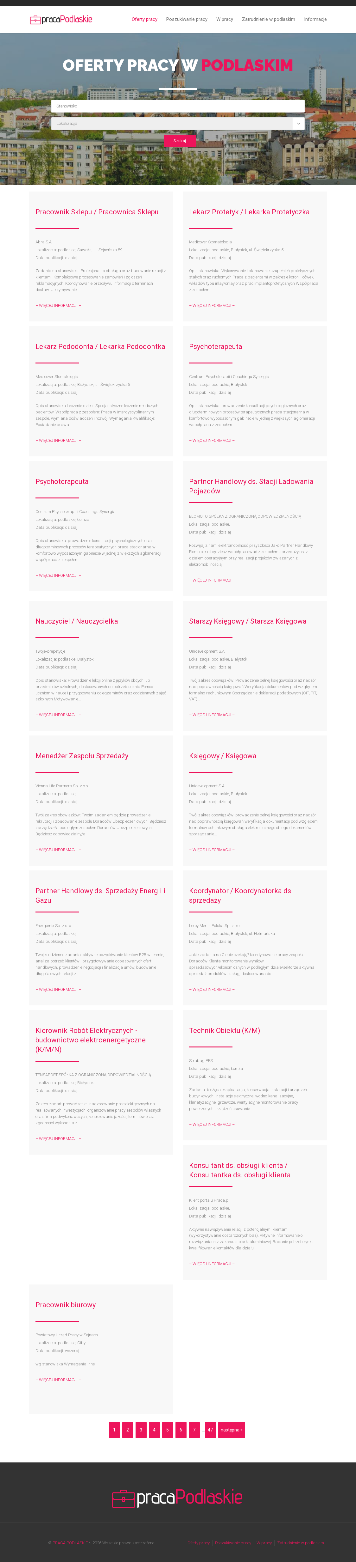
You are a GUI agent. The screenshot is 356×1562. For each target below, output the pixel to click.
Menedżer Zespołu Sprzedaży (81, 756)
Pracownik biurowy (65, 1305)
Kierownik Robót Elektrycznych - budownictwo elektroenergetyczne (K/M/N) (90, 1040)
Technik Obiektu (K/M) (224, 1030)
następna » (232, 1429)
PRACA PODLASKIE (70, 1543)
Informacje (315, 19)
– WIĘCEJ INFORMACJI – (58, 305)
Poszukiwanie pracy (186, 19)
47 (210, 1429)
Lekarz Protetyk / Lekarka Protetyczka (249, 212)
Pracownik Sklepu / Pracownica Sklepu (97, 212)
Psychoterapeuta (215, 347)
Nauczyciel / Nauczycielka (76, 621)
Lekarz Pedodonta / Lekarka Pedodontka (100, 347)
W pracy (224, 19)
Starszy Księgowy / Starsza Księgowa (248, 621)
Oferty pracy (144, 19)
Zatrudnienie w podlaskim (268, 19)
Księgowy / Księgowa (223, 756)
